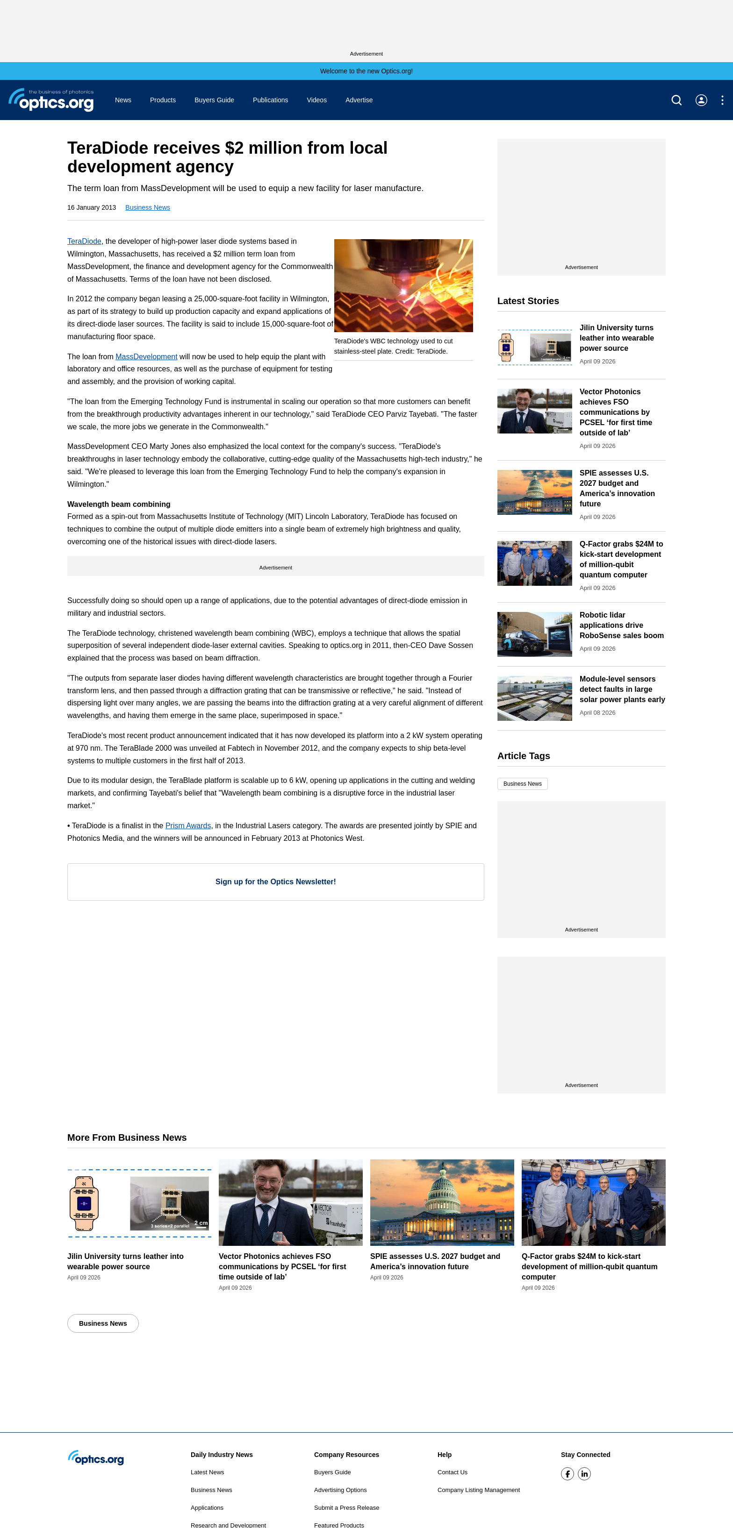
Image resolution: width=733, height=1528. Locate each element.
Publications (270, 100)
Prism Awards (188, 826)
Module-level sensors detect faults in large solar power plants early (622, 689)
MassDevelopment (146, 357)
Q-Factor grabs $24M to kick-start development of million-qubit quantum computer (590, 1266)
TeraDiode (84, 241)
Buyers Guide (214, 100)
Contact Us (452, 1472)
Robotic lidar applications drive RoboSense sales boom (622, 625)
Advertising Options (340, 1489)
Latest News (207, 1472)
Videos (317, 100)
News (123, 100)
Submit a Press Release (346, 1507)
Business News (147, 207)
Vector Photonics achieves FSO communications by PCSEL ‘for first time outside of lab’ (616, 412)
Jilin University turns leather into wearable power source (617, 338)
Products (163, 100)
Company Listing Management (479, 1489)
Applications (207, 1507)
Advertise (359, 100)
